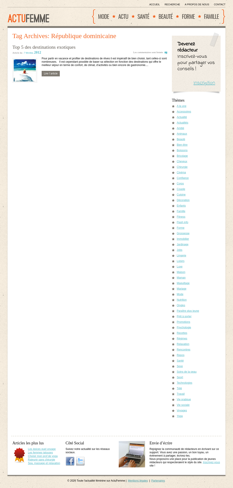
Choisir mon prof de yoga (43, 456)
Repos (180, 355)
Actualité (182, 117)
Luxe (180, 266)
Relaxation (183, 344)
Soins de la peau (186, 371)
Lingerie (181, 255)
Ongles (181, 305)
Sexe (180, 366)
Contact (219, 4)
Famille (211, 16)
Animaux (182, 133)
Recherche (172, 4)
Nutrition (182, 299)
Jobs (179, 250)
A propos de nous (197, 4)
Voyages (182, 410)
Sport (180, 377)
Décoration (183, 200)
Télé (179, 388)
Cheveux (182, 161)
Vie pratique (184, 399)
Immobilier (183, 238)
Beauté (166, 16)
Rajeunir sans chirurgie (41, 459)
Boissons (182, 150)
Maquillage (183, 283)
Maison (181, 272)
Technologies (184, 382)
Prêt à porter (184, 316)
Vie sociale (183, 405)
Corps (180, 183)
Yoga (180, 416)
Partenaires (158, 480)
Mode (103, 16)
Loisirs (180, 261)
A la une (181, 106)
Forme (188, 16)
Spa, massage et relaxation (44, 463)
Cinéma (181, 172)
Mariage (181, 288)
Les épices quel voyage (42, 449)
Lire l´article (51, 73)
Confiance (183, 178)
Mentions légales (138, 480)
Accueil (154, 4)
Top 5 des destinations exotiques (44, 47)
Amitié (180, 128)
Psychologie (184, 327)
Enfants (181, 205)
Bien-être (182, 144)
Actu (123, 16)
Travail (181, 393)
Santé (143, 16)
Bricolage (182, 155)
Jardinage (182, 244)
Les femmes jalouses (40, 452)
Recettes (182, 333)
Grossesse (183, 233)
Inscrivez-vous (211, 462)
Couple (181, 189)
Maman (181, 277)
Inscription (204, 83)
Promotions (183, 321)
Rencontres (183, 349)
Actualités (182, 122)
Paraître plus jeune (188, 310)
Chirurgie (182, 166)
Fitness (181, 216)
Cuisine (181, 194)
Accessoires (184, 111)
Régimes (182, 338)
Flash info (182, 222)
